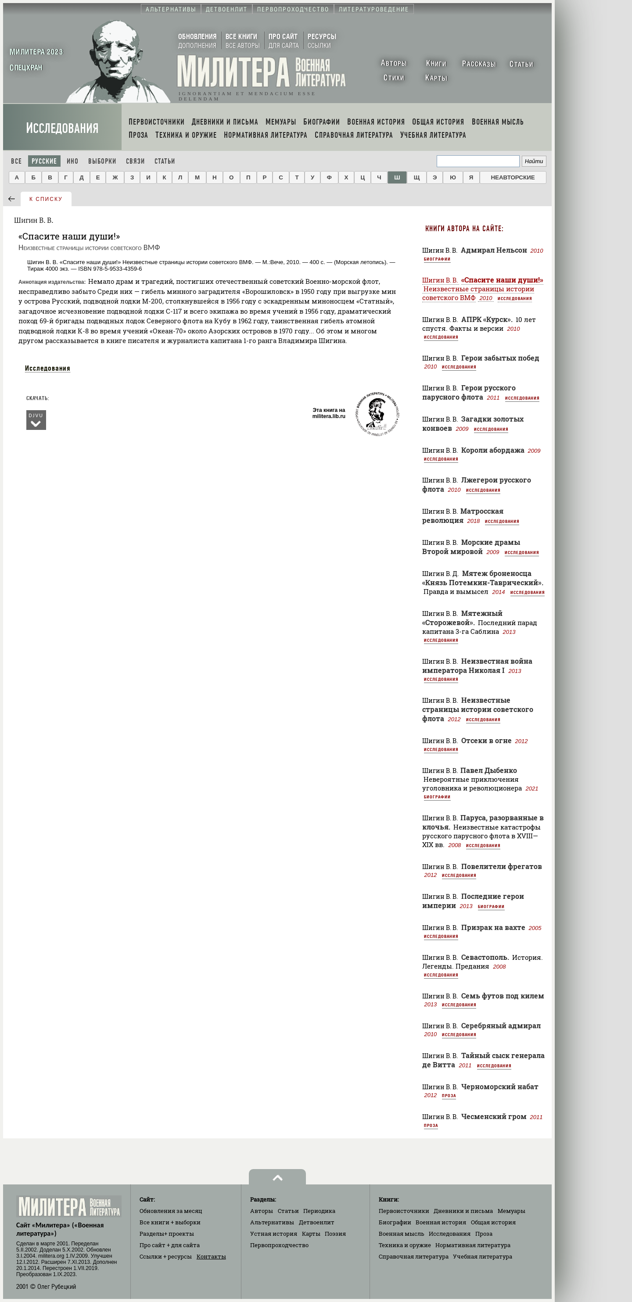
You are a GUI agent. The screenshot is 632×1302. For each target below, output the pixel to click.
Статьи (164, 161)
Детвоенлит (316, 1222)
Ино (73, 161)
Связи (135, 161)
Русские (44, 161)
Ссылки (166, 1256)
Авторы (261, 1211)
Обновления (171, 1211)
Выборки (102, 161)
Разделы (167, 1234)
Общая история (493, 1222)
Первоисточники (404, 1211)
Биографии (437, 258)
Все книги (170, 1222)
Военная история (441, 1222)
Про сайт (170, 1245)
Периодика (319, 1211)
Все (16, 161)
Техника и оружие (405, 1245)
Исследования (62, 128)
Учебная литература (482, 1256)
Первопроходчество (279, 1245)
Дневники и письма (463, 1211)
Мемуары (511, 1211)
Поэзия (335, 1234)
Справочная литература (414, 1256)
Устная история (273, 1234)
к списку (46, 199)
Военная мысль (401, 1234)
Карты (311, 1234)
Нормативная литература (472, 1245)
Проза (449, 1095)
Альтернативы (272, 1222)
